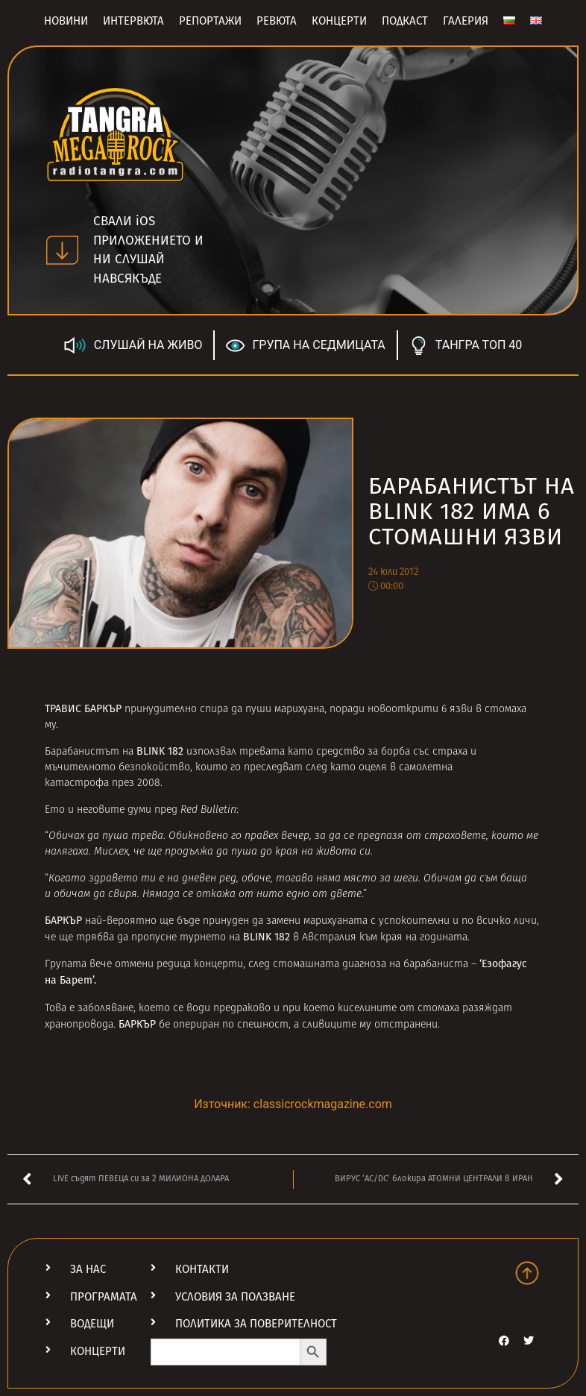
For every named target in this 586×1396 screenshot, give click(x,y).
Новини (66, 21)
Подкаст (405, 21)
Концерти (339, 21)
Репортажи (210, 21)
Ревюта (276, 21)
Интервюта (133, 21)
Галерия (465, 21)
